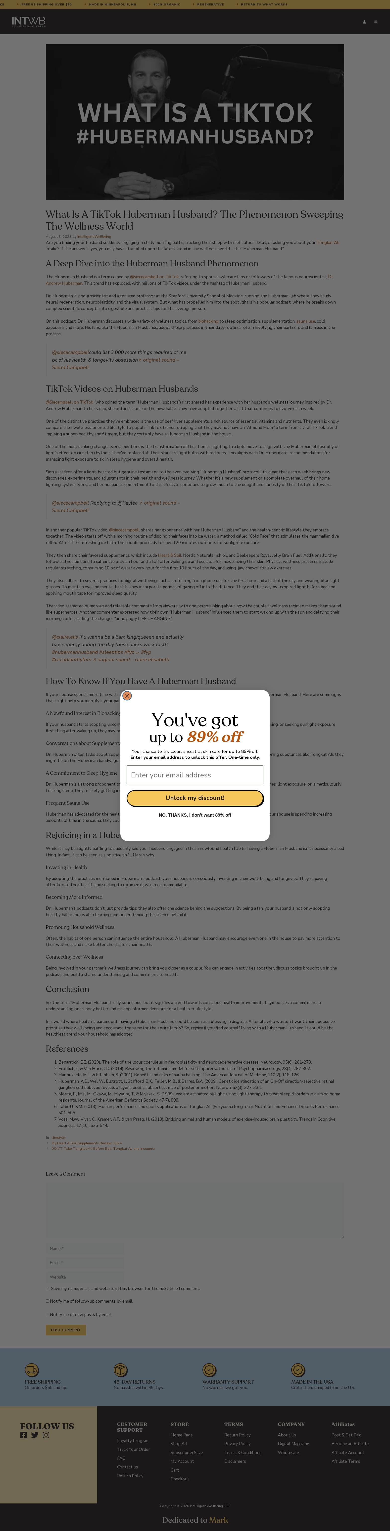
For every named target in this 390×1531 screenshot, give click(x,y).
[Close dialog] (127, 695)
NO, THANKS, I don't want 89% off (195, 815)
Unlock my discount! (195, 798)
